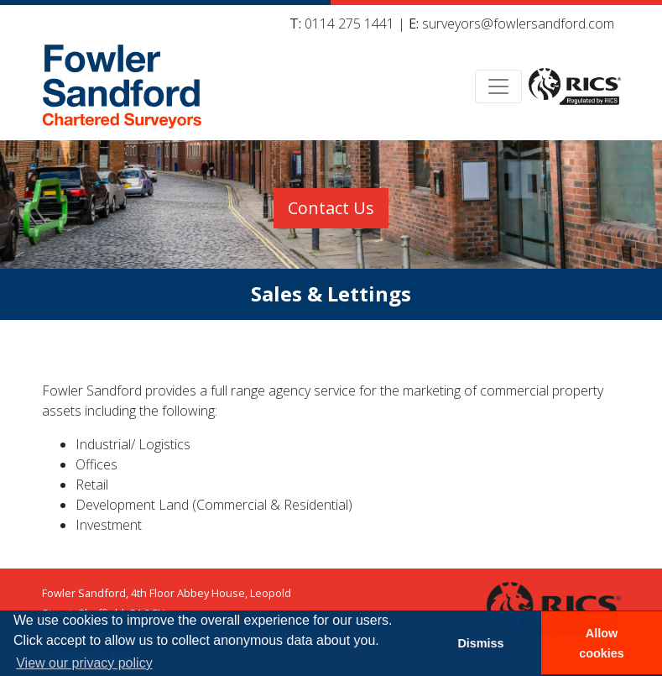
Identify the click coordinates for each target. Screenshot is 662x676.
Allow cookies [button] (601, 643)
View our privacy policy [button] (84, 663)
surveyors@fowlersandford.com (518, 23)
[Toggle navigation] (498, 86)
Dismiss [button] (480, 643)
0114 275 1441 (349, 23)
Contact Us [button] (331, 208)
